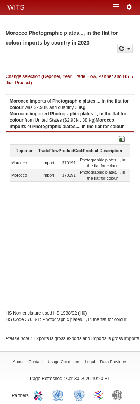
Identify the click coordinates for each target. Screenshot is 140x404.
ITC (39, 394)
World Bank (119, 394)
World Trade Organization (98, 394)
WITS (15, 7)
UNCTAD (59, 394)
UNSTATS (79, 394)
